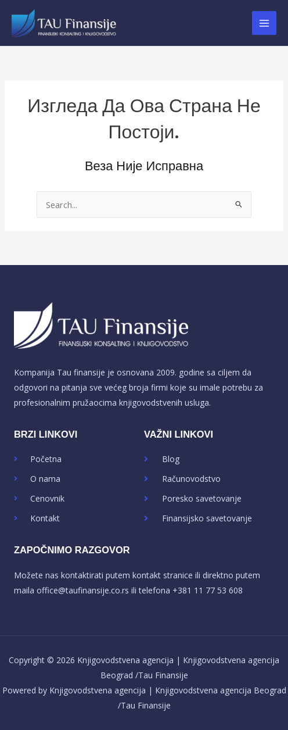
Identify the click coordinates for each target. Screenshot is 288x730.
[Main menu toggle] (264, 23)
